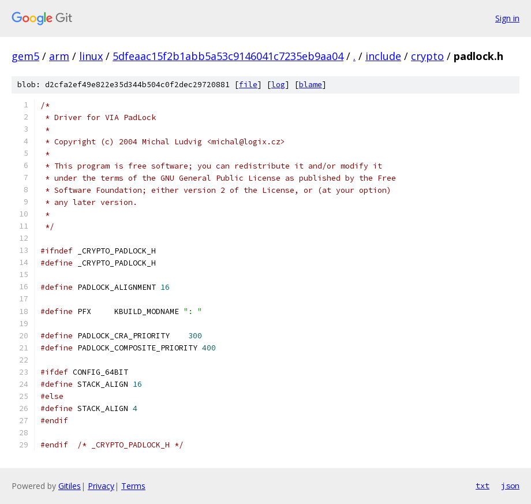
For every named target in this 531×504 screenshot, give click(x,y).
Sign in (507, 18)
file (248, 84)
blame (310, 84)
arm (59, 56)
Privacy (101, 485)
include (383, 56)
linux (91, 56)
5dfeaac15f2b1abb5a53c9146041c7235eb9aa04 (228, 56)
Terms (133, 485)
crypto (427, 56)
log (278, 84)
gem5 (25, 56)
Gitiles (69, 485)
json (510, 485)
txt (482, 485)
